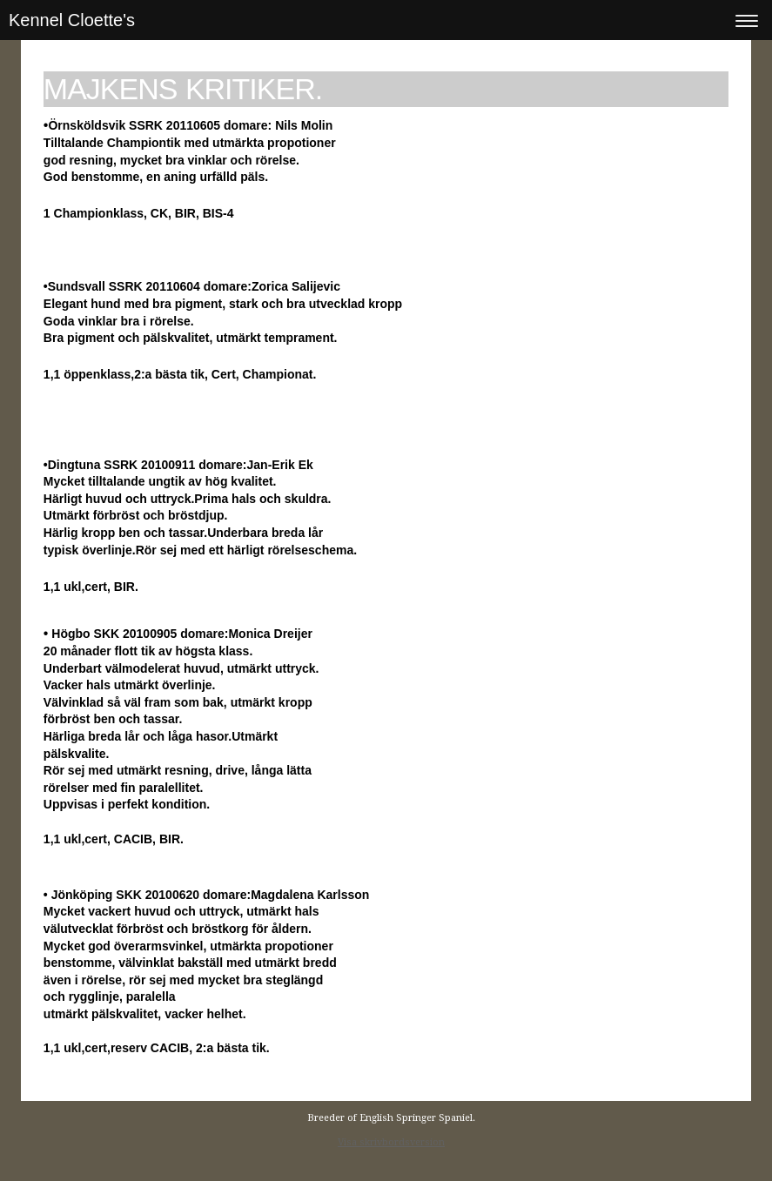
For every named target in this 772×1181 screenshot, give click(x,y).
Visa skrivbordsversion (391, 1142)
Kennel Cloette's (72, 20)
